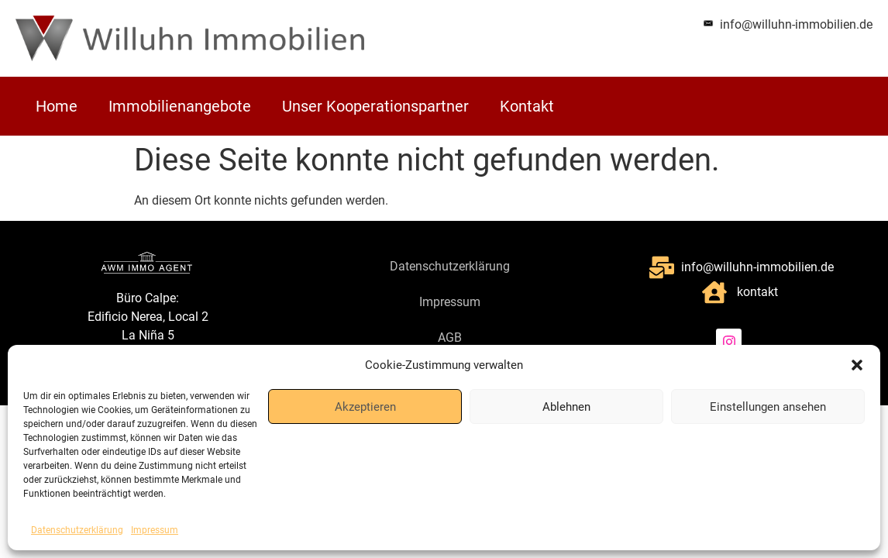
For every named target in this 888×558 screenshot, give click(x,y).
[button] (857, 365)
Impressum (154, 530)
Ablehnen (566, 407)
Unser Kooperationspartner (375, 106)
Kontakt (527, 106)
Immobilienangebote (179, 106)
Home (56, 106)
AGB (450, 337)
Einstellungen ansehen (768, 407)
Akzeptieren (365, 407)
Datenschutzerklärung (77, 530)
